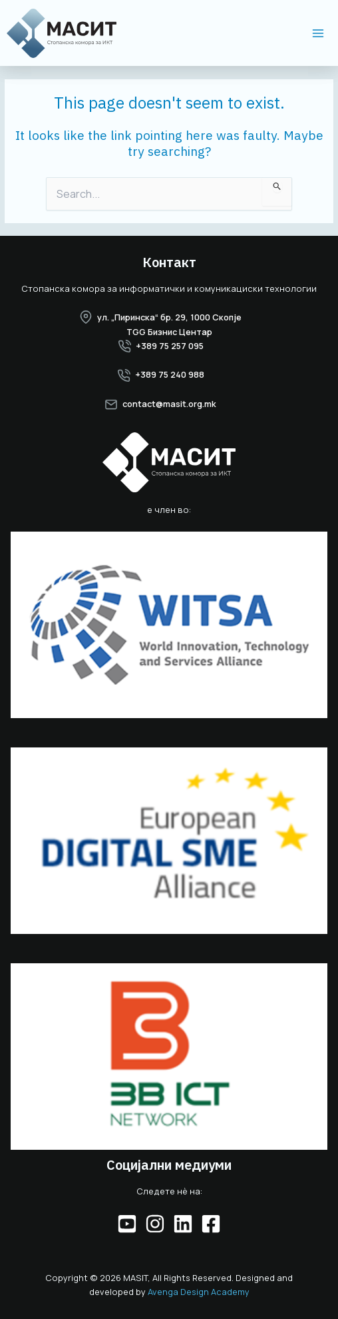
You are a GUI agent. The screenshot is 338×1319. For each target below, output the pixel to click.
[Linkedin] (183, 1224)
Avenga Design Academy (199, 1292)
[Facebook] (211, 1224)
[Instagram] (155, 1224)
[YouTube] (127, 1224)
